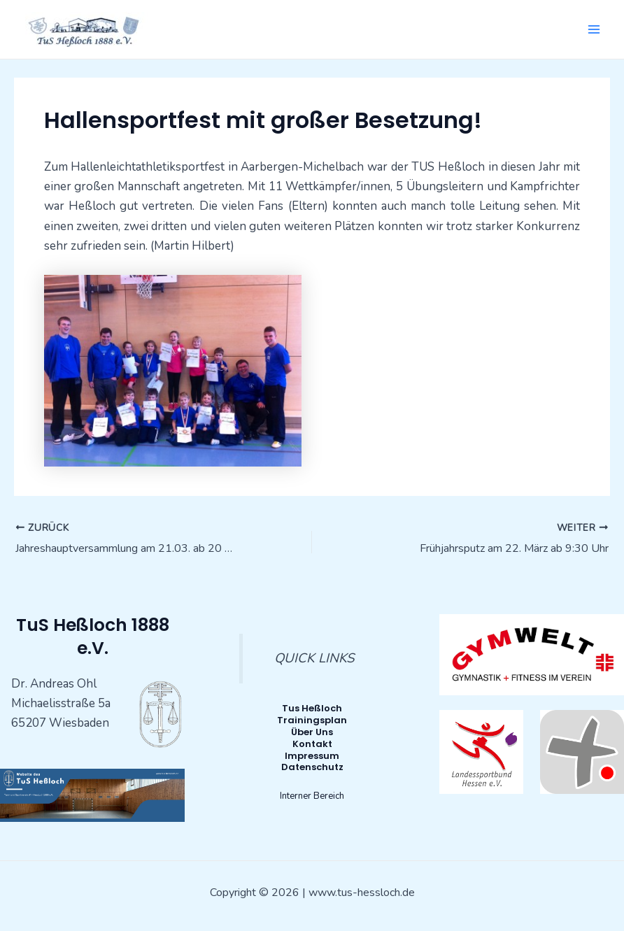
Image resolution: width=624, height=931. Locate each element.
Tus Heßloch (312, 708)
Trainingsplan (312, 720)
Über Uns (312, 732)
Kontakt (312, 744)
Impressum (312, 755)
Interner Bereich (312, 796)
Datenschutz (312, 767)
